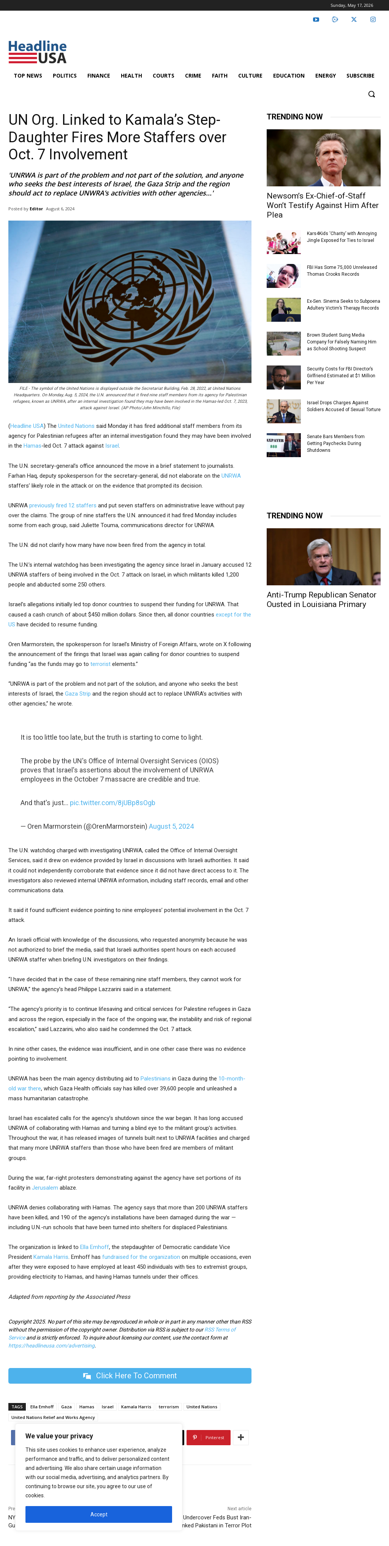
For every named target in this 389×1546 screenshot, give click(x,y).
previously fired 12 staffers (62, 505)
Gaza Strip (78, 693)
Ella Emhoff (94, 1247)
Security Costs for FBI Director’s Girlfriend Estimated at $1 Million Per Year (341, 375)
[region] (98, 1477)
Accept (99, 1514)
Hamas (32, 445)
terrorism (169, 1406)
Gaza (66, 1406)
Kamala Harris (50, 1257)
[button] (371, 94)
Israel (112, 445)
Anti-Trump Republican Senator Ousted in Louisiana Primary (321, 599)
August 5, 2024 (171, 826)
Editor (36, 208)
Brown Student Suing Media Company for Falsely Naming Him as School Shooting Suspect (341, 341)
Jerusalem (45, 1187)
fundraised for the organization (142, 1257)
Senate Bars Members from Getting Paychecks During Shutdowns (336, 443)
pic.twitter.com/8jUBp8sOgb (112, 803)
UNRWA (231, 475)
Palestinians (156, 1078)
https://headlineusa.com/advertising (51, 1346)
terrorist (100, 664)
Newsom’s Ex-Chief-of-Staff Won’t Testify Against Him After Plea (323, 205)
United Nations (76, 426)
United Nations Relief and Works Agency (53, 1417)
